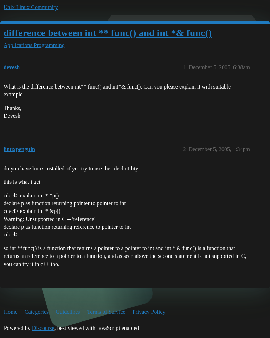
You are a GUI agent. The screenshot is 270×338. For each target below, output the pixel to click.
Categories (37, 312)
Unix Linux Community (31, 7)
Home (11, 312)
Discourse (43, 328)
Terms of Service (106, 312)
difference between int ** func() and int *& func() (108, 32)
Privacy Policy (149, 312)
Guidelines (68, 312)
